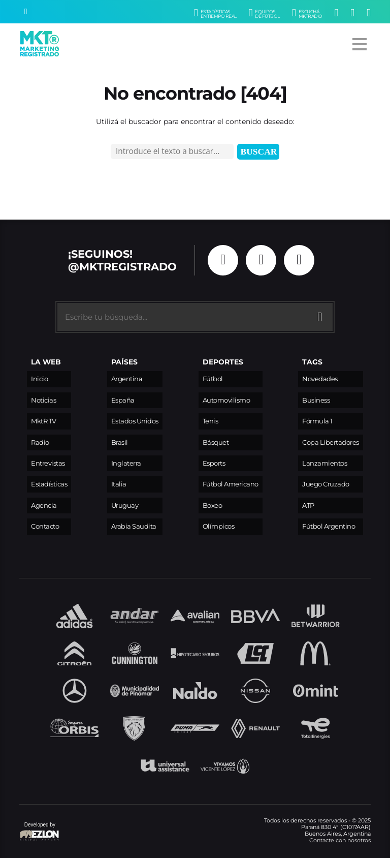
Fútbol (213, 379)
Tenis (210, 421)
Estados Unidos (134, 421)
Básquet (216, 442)
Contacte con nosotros (340, 840)
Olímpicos (219, 526)
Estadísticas (49, 484)
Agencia (44, 505)
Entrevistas (48, 463)
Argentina (127, 379)
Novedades (320, 379)
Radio (40, 442)
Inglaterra (126, 463)
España (123, 400)
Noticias (43, 400)
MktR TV (43, 421)
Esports (214, 463)
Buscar (259, 151)
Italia (118, 484)
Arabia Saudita (133, 526)
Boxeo (212, 505)
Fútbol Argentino (328, 526)
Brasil (119, 442)
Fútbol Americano (230, 484)
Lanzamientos (324, 463)
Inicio (39, 379)
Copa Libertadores (330, 442)
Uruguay (125, 505)
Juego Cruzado (325, 484)
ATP (308, 505)
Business (316, 400)
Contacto (45, 526)
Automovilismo (226, 400)
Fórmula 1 (317, 421)
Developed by (39, 832)
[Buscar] (25, 12)
